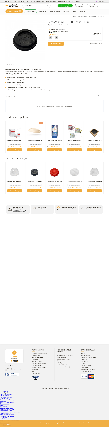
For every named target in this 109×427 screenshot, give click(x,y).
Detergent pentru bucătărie (7, 414)
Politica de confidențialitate (39, 363)
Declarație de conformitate (39, 367)
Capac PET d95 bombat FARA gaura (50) (94, 181)
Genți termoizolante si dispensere (8, 399)
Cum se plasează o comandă (39, 353)
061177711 (21, 1)
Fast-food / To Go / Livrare (64, 365)
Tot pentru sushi (85, 355)
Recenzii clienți (14, 356)
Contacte (82, 11)
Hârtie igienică (3, 419)
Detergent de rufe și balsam (7, 409)
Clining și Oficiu (61, 361)
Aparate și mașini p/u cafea (88, 357)
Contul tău (35, 359)
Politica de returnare (37, 357)
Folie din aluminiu (4, 395)
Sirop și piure (84, 361)
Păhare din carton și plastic (85, 16)
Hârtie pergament (4, 398)
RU (103, 1)
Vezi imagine (54, 34)
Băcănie (83, 353)
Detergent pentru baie (5, 413)
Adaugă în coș (56, 43)
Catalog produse (14, 11)
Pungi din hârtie (85, 367)
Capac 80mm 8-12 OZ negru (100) (34, 181)
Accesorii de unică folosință (7, 416)
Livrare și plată (36, 355)
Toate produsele (54, 11)
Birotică (83, 363)
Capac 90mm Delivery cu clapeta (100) (74, 181)
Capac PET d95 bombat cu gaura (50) (14, 181)
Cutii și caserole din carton (88, 369)
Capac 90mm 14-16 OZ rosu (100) (54, 181)
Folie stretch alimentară (6, 397)
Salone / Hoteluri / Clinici (63, 359)
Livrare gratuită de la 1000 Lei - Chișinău (69, 1)
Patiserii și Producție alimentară (65, 355)
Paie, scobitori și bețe (86, 365)
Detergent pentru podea (6, 408)
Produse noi (42, 11)
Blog (74, 11)
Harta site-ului (36, 373)
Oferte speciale (31, 11)
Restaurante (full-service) (63, 367)
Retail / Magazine (61, 357)
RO (100, 1)
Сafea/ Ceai (84, 359)
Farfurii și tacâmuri (86, 371)
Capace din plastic (98, 16)
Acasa (74, 16)
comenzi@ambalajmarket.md (35, 1)
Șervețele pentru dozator (6, 410)
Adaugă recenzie (99, 96)
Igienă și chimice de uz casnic (7, 402)
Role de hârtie (3, 406)
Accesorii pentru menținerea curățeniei (10, 412)
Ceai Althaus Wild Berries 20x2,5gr (14, 140)
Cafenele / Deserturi (62, 363)
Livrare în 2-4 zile (51, 1)
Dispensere (3, 401)
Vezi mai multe (99, 158)
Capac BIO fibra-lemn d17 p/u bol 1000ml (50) (34, 140)
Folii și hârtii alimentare (6, 394)
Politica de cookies (37, 365)
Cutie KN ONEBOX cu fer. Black (94, 140)
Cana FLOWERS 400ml (74, 140)
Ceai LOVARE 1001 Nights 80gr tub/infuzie (54, 140)
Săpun (1, 405)
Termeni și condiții (36, 361)
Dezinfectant (3, 417)
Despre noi (66, 11)
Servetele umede (4, 404)
